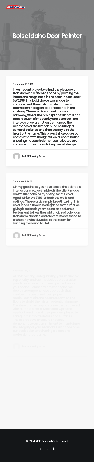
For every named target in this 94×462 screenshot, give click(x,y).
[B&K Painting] (16, 7)
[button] (85, 7)
